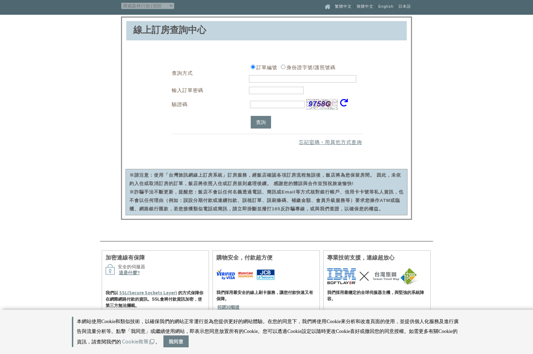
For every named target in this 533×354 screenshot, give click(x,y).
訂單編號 (266, 67)
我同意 (176, 341)
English (385, 6)
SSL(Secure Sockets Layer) (148, 292)
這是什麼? (129, 272)
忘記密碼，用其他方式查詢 (330, 141)
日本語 (404, 6)
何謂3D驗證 (228, 307)
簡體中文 (365, 6)
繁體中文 (343, 6)
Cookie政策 (138, 341)
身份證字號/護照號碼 (311, 67)
